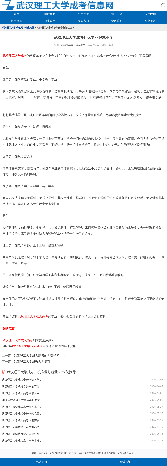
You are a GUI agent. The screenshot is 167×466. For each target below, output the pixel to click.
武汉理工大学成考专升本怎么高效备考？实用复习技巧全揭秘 (22, 413)
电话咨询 (41, 462)
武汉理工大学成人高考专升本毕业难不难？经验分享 (22, 406)
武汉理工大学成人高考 (73, 44)
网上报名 (150, 20)
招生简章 (50, 20)
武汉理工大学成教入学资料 (32, 361)
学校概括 (50, 14)
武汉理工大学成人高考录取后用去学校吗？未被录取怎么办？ (22, 393)
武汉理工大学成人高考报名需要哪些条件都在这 (22, 420)
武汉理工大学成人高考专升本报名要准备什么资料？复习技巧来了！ (22, 440)
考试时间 (150, 14)
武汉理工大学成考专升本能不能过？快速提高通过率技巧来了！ (22, 386)
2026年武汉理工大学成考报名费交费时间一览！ (22, 400)
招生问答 (29, 27)
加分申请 (117, 14)
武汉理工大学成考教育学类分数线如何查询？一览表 (22, 434)
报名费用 (83, 20)
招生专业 (83, 14)
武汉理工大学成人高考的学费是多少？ (39, 355)
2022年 (7, 346)
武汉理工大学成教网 (12, 27)
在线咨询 (125, 462)
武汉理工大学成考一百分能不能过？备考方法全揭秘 (22, 427)
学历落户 (117, 20)
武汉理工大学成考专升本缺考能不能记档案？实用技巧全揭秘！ (22, 379)
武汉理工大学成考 (15, 56)
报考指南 (16, 20)
